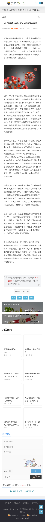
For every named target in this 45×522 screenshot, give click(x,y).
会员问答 (21, 10)
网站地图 (16, 503)
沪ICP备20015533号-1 (17, 515)
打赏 (13, 297)
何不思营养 (24, 509)
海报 (25, 297)
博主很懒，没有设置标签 (22, 291)
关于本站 (7, 503)
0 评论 (28, 28)
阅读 (19, 297)
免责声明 (35, 503)
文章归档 (26, 503)
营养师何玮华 (10, 28)
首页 (14, 10)
